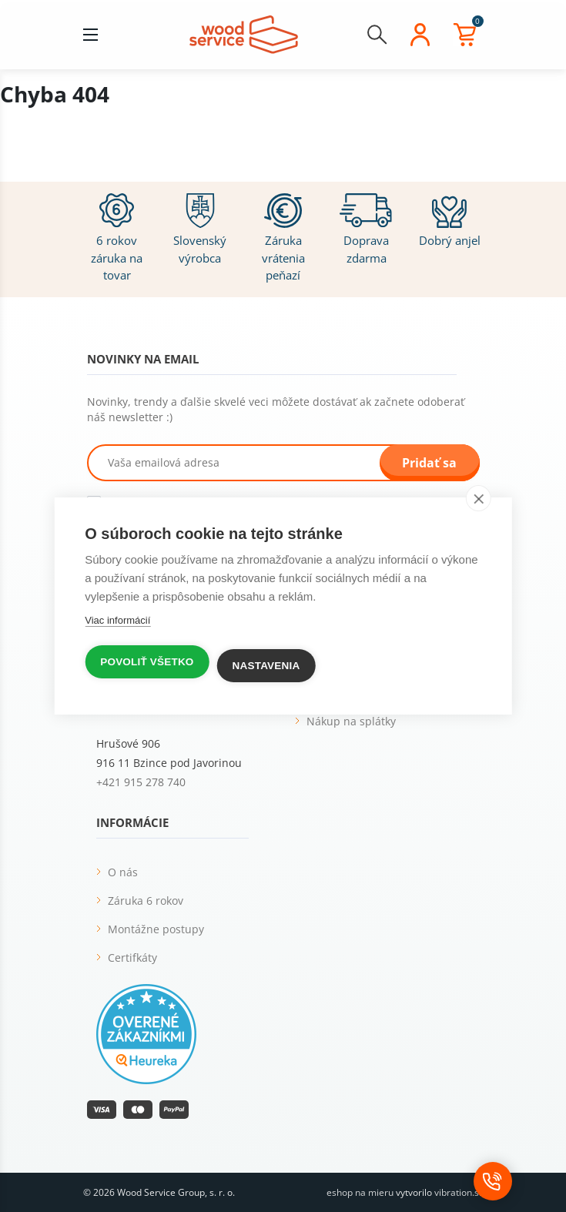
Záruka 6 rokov (145, 900)
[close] (478, 498)
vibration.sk (459, 1192)
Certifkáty (132, 957)
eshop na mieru (360, 1192)
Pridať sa (429, 462)
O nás (123, 872)
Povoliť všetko (146, 662)
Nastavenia (266, 665)
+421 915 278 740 (141, 782)
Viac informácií (117, 620)
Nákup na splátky (351, 721)
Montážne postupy (156, 929)
